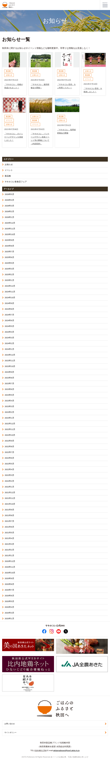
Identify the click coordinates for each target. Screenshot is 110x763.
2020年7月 (9, 590)
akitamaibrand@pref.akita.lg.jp (66, 750)
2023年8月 (9, 378)
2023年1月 (9, 418)
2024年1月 (9, 349)
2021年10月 (10, 504)
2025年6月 (9, 257)
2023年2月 (9, 412)
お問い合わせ (9, 724)
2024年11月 (10, 292)
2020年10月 (10, 573)
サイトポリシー (10, 732)
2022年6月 (9, 458)
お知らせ (9, 164)
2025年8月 (9, 246)
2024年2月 (9, 343)
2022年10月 (10, 435)
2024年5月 (9, 326)
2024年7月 (9, 315)
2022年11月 (10, 429)
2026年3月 (9, 206)
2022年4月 (9, 469)
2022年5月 (9, 464)
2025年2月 (9, 274)
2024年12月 (10, 286)
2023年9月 (9, 372)
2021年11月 (10, 498)
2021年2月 (9, 550)
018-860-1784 (41, 750)
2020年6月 (9, 596)
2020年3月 (9, 613)
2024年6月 (9, 320)
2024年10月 (10, 297)
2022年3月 (9, 475)
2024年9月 (9, 303)
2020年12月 (10, 561)
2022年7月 (9, 452)
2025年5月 (9, 263)
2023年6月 (9, 389)
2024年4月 (9, 332)
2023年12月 (10, 355)
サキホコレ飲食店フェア (16, 182)
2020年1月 (9, 618)
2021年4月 (9, 538)
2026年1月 (9, 217)
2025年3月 (9, 269)
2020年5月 (9, 601)
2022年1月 (9, 487)
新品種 (8, 176)
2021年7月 (9, 521)
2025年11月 (10, 229)
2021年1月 (9, 555)
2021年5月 (9, 533)
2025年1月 (9, 280)
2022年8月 (9, 446)
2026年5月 (9, 194)
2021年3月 (9, 544)
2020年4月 (9, 607)
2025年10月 (10, 234)
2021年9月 (9, 510)
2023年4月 (9, 401)
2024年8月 (9, 309)
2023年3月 (9, 406)
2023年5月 (9, 395)
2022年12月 (10, 424)
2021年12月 (10, 492)
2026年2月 (9, 211)
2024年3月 (9, 338)
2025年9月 (9, 240)
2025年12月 (10, 223)
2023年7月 (9, 383)
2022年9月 (9, 441)
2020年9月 (9, 578)
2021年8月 (9, 515)
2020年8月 (9, 584)
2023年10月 (10, 366)
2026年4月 (9, 200)
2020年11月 (10, 567)
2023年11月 (10, 361)
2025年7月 (9, 252)
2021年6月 (9, 527)
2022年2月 (9, 481)
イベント (9, 170)
